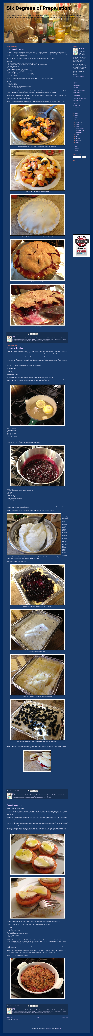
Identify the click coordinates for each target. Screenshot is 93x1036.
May (77, 136)
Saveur (75, 103)
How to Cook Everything (79, 90)
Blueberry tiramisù (15, 348)
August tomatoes (14, 805)
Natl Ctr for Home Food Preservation (79, 94)
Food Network (77, 85)
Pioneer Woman (77, 100)
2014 (76, 119)
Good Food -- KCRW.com (80, 89)
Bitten (75, 82)
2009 (76, 150)
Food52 (76, 87)
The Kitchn (76, 107)
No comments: (23, 333)
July (77, 134)
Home (37, 1017)
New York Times (77, 97)
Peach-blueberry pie (15, 49)
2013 (76, 121)
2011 (76, 146)
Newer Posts (10, 1017)
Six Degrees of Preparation (38, 8)
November (78, 124)
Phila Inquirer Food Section (80, 98)
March (77, 138)
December (78, 122)
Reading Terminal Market (79, 102)
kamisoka (49, 1028)
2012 (76, 145)
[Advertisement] (79, 203)
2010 (76, 148)
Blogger (59, 1028)
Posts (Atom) (15, 1019)
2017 (76, 113)
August (77, 126)
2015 (76, 117)
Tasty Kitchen (77, 105)
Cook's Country (77, 83)
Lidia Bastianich (77, 92)
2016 (76, 115)
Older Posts (65, 1017)
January (78, 142)
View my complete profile (78, 76)
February (78, 140)
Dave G (82, 48)
